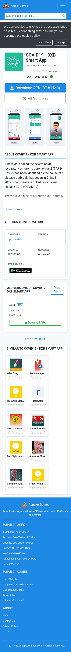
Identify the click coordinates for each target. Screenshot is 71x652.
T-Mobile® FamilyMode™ (16, 532)
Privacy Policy (10, 626)
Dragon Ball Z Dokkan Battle (18, 584)
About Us (8, 615)
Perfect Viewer (11, 564)
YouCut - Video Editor (14, 553)
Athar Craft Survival (13, 600)
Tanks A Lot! (9, 595)
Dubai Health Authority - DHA (41, 65)
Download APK (35, 322)
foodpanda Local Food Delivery (19, 558)
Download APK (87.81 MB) (35, 88)
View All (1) (57, 289)
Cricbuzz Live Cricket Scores (18, 542)
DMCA (6, 631)
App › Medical (15, 239)
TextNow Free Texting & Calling (19, 537)
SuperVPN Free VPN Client (17, 548)
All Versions (35, 98)
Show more (12, 209)
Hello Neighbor (11, 579)
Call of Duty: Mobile (13, 589)
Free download (35, 339)
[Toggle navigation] (62, 5)
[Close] (60, 42)
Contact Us (9, 620)
